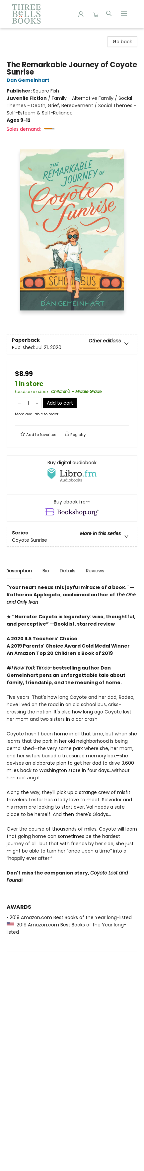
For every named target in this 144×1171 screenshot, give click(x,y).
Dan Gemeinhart (29, 80)
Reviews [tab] (96, 570)
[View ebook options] (72, 508)
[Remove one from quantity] (19, 403)
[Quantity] (28, 403)
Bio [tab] (46, 570)
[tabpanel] (72, 767)
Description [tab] (20, 570)
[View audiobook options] (72, 471)
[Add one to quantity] (37, 403)
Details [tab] (68, 570)
